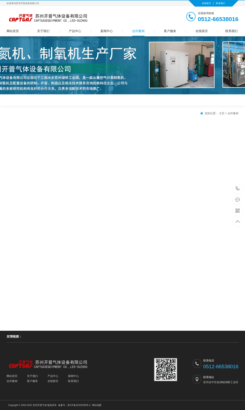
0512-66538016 (238, 189)
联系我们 (220, 3)
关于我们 (43, 31)
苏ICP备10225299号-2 (79, 405)
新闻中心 (106, 31)
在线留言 (206, 3)
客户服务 (170, 31)
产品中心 (75, 31)
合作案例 (138, 31)
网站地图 (96, 405)
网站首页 (13, 31)
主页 (222, 113)
